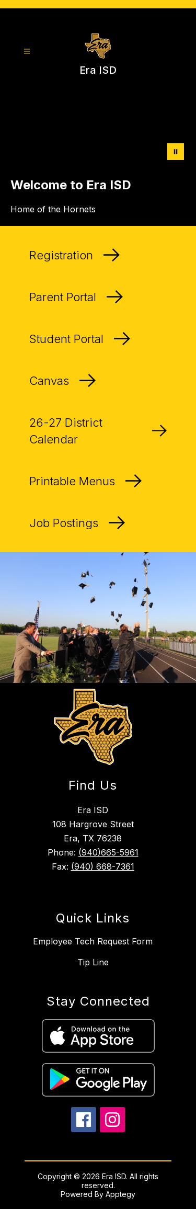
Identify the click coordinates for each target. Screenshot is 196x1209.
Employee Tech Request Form (93, 941)
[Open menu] (27, 51)
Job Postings (77, 523)
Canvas (62, 380)
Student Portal (79, 339)
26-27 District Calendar (98, 431)
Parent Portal (76, 297)
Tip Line (93, 962)
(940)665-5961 (108, 852)
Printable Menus (85, 481)
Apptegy (120, 1194)
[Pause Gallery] (175, 151)
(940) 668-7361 (102, 866)
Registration (74, 255)
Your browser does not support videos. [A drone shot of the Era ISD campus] (98, 130)
